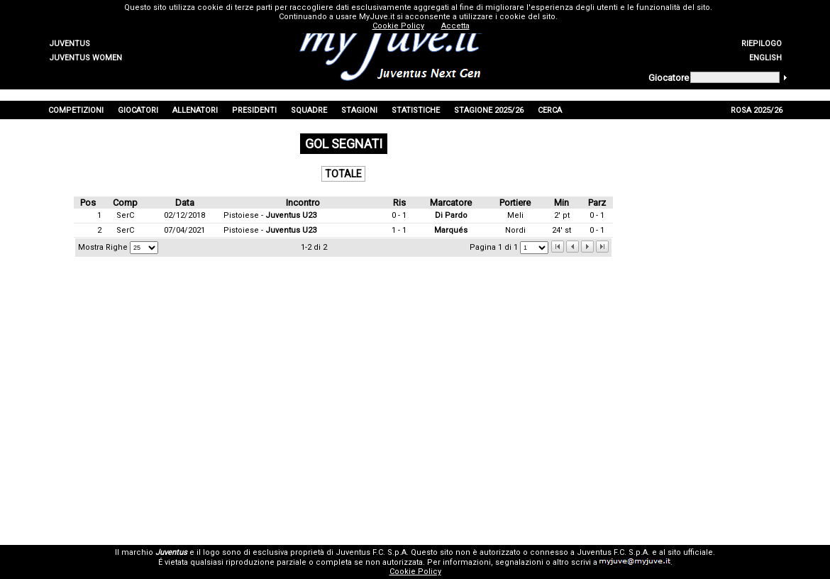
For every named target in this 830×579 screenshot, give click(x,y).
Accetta (455, 26)
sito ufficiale (690, 552)
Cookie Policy (415, 571)
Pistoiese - (269, 215)
